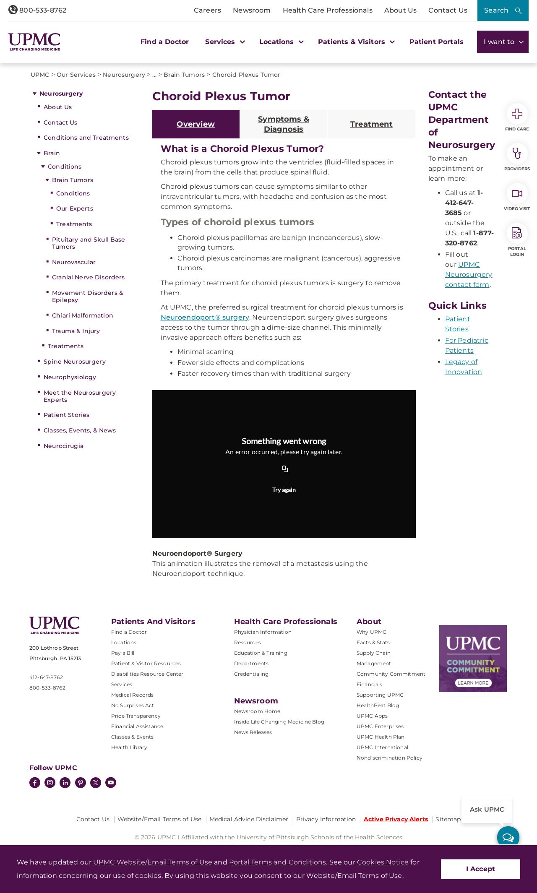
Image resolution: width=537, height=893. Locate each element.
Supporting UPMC (380, 695)
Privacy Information (326, 819)
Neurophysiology (70, 377)
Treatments (74, 224)
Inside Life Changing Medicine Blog (279, 722)
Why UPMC (371, 632)
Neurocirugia (63, 446)
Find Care (517, 117)
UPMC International (382, 747)
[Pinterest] (80, 783)
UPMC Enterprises (380, 726)
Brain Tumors (72, 180)
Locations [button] (280, 42)
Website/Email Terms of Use (159, 819)
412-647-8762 (46, 677)
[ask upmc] (508, 837)
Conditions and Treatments (86, 137)
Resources (247, 642)
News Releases (253, 732)
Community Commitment (391, 674)
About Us (400, 10)
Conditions (64, 166)
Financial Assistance (137, 726)
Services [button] (224, 42)
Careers (207, 10)
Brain (52, 153)
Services (121, 684)
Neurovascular (74, 262)
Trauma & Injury (76, 331)
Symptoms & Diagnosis (283, 124)
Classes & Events (132, 737)
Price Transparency (136, 716)
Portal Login (517, 240)
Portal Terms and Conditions (277, 862)
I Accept (480, 869)
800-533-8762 (37, 10)
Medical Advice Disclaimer (249, 819)
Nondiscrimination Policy (389, 758)
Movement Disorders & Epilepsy (87, 296)
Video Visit (517, 197)
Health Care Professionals (328, 10)
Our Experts (74, 208)
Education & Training (260, 653)
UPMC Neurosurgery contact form (469, 274)
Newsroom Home (257, 711)
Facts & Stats (373, 642)
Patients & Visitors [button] (355, 42)
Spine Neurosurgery (75, 361)
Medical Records (132, 695)
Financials (370, 684)
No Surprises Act (132, 705)
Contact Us (447, 10)
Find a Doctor (165, 42)
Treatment (371, 124)
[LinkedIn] (65, 783)
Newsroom (252, 10)
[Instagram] (49, 783)
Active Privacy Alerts (396, 819)
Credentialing (251, 674)
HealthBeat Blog (378, 705)
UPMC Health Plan (381, 737)
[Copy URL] (285, 469)
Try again (284, 489)
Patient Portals (436, 42)
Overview (195, 124)
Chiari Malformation (82, 315)
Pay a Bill (123, 653)
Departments (251, 663)
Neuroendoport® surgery (205, 317)
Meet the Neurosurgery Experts (80, 396)
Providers (517, 157)
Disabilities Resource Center (147, 674)
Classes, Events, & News (80, 430)
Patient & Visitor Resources (146, 663)
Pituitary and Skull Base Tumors (88, 243)
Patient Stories (66, 415)
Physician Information (263, 632)
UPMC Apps (372, 716)
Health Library (129, 747)
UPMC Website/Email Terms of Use (152, 862)
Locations (123, 642)
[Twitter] (95, 782)
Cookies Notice (383, 862)
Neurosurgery (61, 93)
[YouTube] (110, 783)
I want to (503, 42)
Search (496, 10)
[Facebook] (34, 783)
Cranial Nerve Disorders (88, 277)
